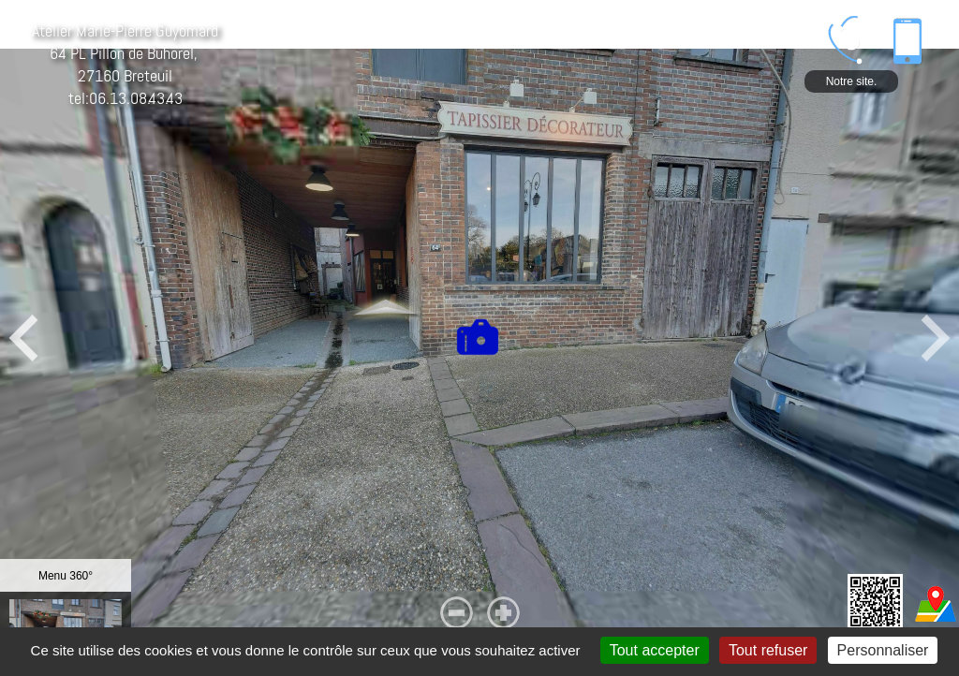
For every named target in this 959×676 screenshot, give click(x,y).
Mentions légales (169, 669)
